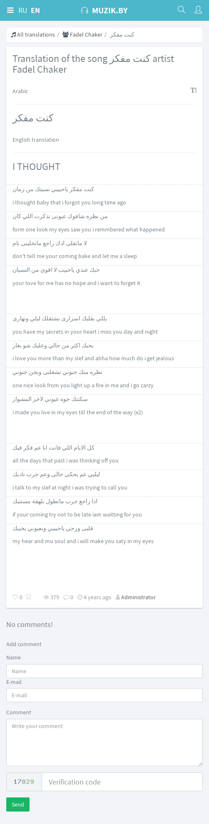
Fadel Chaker (82, 34)
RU (22, 10)
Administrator (138, 597)
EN (35, 10)
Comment (18, 712)
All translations (33, 34)
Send (18, 804)
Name (13, 657)
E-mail (14, 682)
